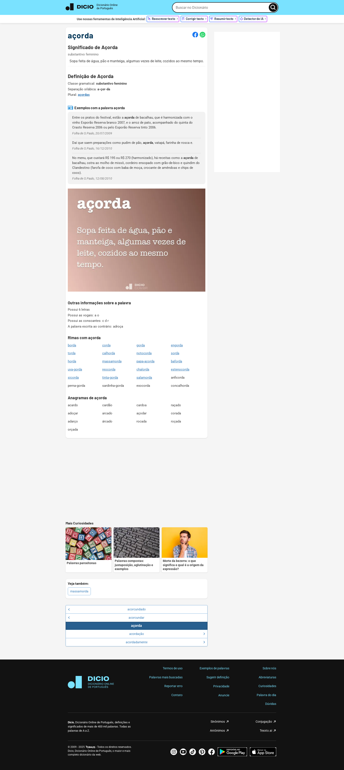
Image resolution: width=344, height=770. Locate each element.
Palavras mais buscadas (166, 677)
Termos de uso (173, 668)
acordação (167, 634)
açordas (84, 95)
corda (106, 345)
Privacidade (221, 686)
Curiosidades (267, 686)
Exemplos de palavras (214, 668)
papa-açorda (145, 361)
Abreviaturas (267, 677)
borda (72, 345)
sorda (175, 353)
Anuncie (223, 695)
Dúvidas (270, 704)
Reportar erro (173, 686)
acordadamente (165, 642)
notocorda (144, 353)
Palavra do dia (266, 695)
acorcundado (107, 609)
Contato (177, 695)
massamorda (112, 361)
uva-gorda (75, 369)
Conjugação (264, 721)
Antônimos (217, 730)
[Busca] (273, 7)
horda (72, 361)
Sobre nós (269, 668)
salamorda (144, 378)
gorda (140, 345)
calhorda (108, 353)
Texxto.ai (266, 730)
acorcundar (106, 617)
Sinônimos (218, 721)
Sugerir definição (217, 677)
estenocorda (180, 369)
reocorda (108, 369)
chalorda (142, 369)
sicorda (73, 378)
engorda (177, 345)
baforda (176, 361)
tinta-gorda (110, 378)
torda (71, 353)
